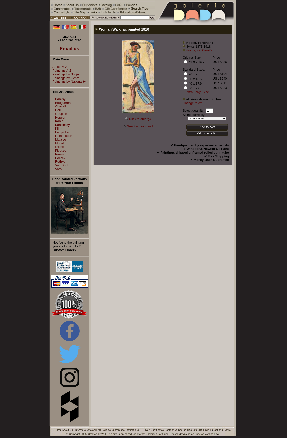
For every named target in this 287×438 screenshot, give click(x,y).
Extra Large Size (197, 92)
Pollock (60, 158)
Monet (59, 143)
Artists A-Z (58, 67)
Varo (58, 169)
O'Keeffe (61, 147)
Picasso (60, 150)
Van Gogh (62, 165)
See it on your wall (140, 126)
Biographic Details (199, 50)
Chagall (60, 106)
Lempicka (62, 132)
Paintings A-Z (60, 70)
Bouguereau (64, 103)
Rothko (60, 161)
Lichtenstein (63, 136)
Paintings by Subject (65, 74)
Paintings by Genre (65, 78)
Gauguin (61, 114)
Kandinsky (62, 125)
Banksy (60, 99)
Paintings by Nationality (68, 81)
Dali (58, 110)
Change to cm (192, 103)
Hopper (60, 117)
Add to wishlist (207, 133)
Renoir (59, 154)
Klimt (58, 128)
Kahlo (59, 121)
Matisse (60, 139)
